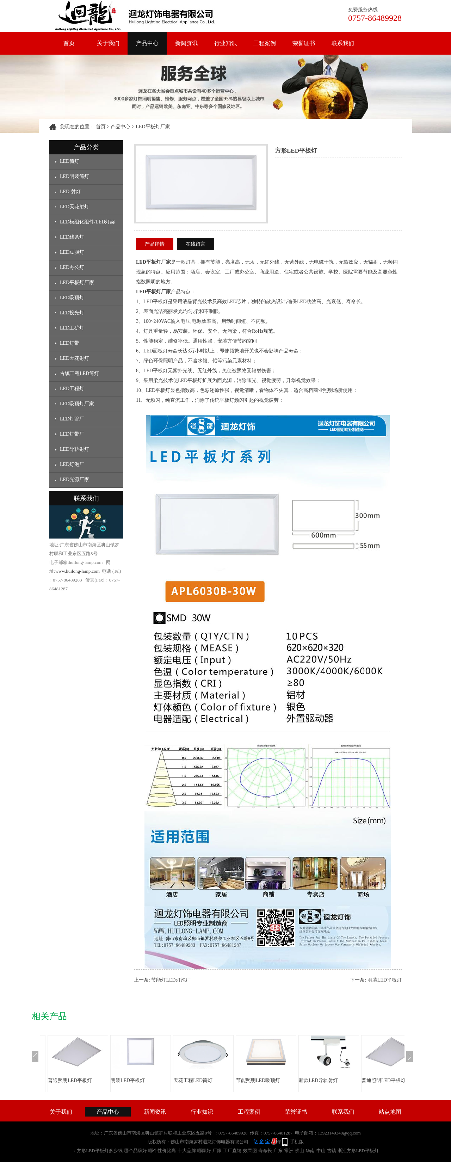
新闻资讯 (186, 43)
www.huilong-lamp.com (77, 571)
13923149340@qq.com (339, 1133)
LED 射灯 (70, 191)
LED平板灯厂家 (153, 126)
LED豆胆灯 (72, 252)
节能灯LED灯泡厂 (170, 980)
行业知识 (225, 43)
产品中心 (147, 43)
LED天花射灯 (74, 206)
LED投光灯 (72, 312)
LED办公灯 (72, 267)
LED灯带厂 (72, 434)
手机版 (297, 1141)
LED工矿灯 (72, 328)
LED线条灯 (72, 237)
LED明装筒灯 (74, 176)
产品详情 (155, 244)
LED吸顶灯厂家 (77, 403)
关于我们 (108, 43)
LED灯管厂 (72, 419)
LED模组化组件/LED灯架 (87, 222)
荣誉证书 (303, 43)
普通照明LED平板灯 (70, 1080)
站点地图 (390, 1112)
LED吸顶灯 (72, 297)
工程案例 (264, 43)
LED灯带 (69, 343)
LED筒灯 (69, 161)
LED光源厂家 (74, 479)
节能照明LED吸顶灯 (258, 1080)
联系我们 (343, 43)
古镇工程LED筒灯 (79, 373)
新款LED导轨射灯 (318, 1080)
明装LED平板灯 (384, 980)
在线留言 (195, 244)
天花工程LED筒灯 (192, 1080)
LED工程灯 (72, 388)
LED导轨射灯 (74, 449)
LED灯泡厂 (72, 464)
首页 (69, 43)
